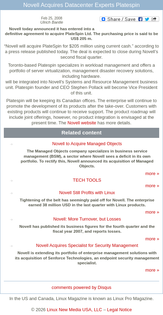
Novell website (82, 122)
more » (152, 173)
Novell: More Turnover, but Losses (87, 219)
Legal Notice (119, 309)
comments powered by (81, 287)
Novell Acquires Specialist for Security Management (87, 245)
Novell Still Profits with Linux (87, 192)
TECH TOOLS (87, 180)
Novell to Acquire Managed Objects (87, 143)
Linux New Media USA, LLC (74, 309)
